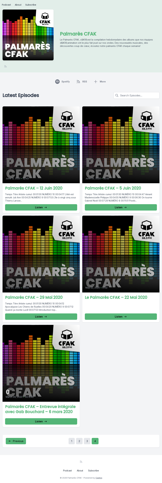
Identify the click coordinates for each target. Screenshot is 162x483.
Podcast (6, 4)
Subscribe (30, 4)
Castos (99, 478)
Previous (15, 441)
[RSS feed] (5, 66)
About (18, 4)
